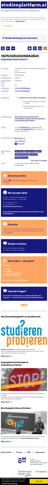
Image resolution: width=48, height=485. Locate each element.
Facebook (19, 144)
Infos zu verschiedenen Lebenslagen (15, 280)
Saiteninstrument (21, 158)
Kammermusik (30, 151)
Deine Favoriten (17, 175)
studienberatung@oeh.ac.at (12, 206)
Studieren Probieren (7, 349)
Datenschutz (6, 452)
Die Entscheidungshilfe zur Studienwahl (20, 316)
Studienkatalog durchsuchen (21, 38)
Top (25, 305)
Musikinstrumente (21, 154)
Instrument (19, 151)
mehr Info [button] (39, 481)
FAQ (28, 452)
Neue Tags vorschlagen (39, 161)
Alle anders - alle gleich (21, 261)
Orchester (33, 154)
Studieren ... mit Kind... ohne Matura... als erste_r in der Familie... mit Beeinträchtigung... (12, 271)
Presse (19, 452)
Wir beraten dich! (17, 192)
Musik (39, 151)
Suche (8, 25)
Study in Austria (17, 243)
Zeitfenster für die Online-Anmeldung (32, 98)
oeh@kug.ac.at (20, 138)
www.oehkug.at (20, 141)
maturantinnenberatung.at (30, 438)
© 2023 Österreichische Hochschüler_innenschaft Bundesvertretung (38, 462)
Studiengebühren (28, 129)
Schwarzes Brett (25, 473)
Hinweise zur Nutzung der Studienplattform (28, 298)
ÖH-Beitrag (24, 127)
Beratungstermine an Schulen (16, 408)
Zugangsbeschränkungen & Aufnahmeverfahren (14, 363)
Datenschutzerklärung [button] (10, 483)
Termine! (13, 224)
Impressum (40, 452)
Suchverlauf (20, 21)
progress (41, 472)
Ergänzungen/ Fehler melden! (13, 59)
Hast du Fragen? (17, 291)
